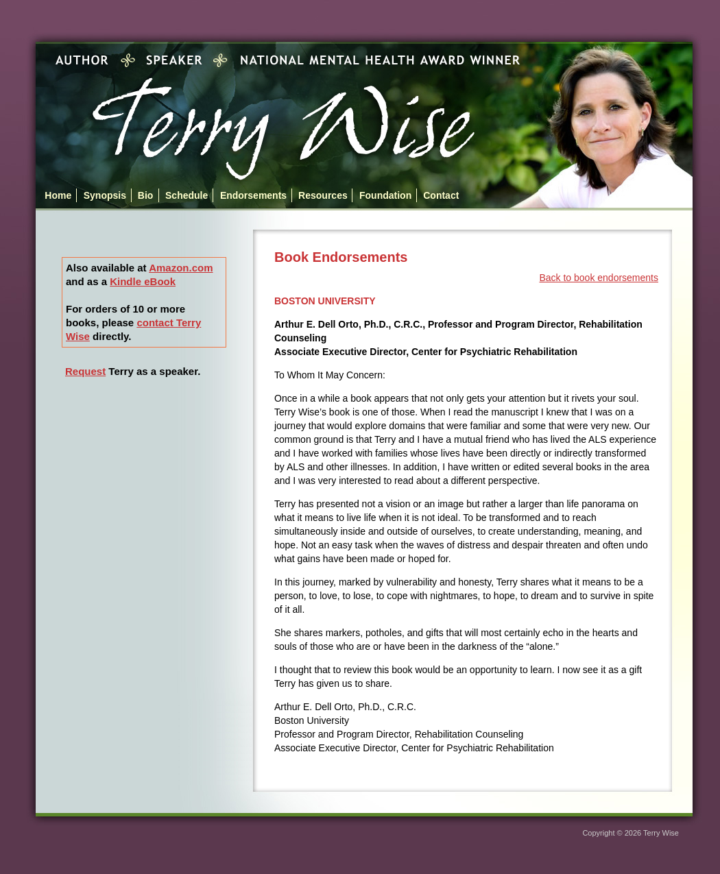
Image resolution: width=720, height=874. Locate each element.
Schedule (186, 195)
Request (85, 371)
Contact (441, 195)
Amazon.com (181, 268)
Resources (323, 195)
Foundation (385, 195)
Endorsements (253, 195)
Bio (146, 195)
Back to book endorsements (598, 277)
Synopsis (105, 195)
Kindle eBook (143, 281)
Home (58, 195)
